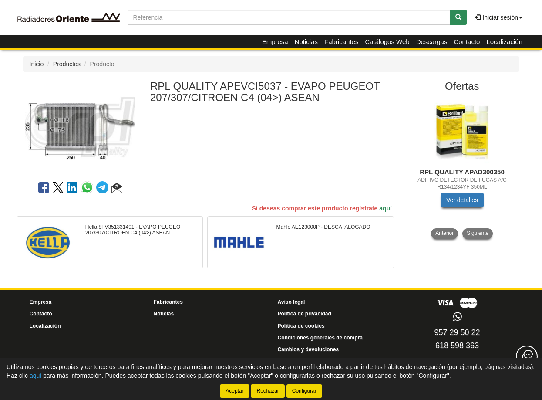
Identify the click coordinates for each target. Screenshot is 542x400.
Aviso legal (291, 302)
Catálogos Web (387, 41)
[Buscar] (458, 17)
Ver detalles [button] (462, 200)
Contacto (467, 41)
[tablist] (462, 168)
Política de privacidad (304, 314)
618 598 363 (457, 345)
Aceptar (234, 391)
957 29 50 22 (457, 332)
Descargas (432, 41)
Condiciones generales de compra (320, 338)
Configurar (304, 391)
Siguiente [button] (477, 233)
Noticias (306, 41)
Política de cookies (301, 326)
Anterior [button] (444, 233)
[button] (116, 189)
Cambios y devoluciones (308, 349)
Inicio (37, 64)
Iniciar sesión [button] (498, 17)
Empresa (275, 41)
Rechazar (267, 391)
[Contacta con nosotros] (527, 356)
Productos (67, 64)
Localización (504, 41)
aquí (385, 208)
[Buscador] (289, 17)
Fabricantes (341, 41)
